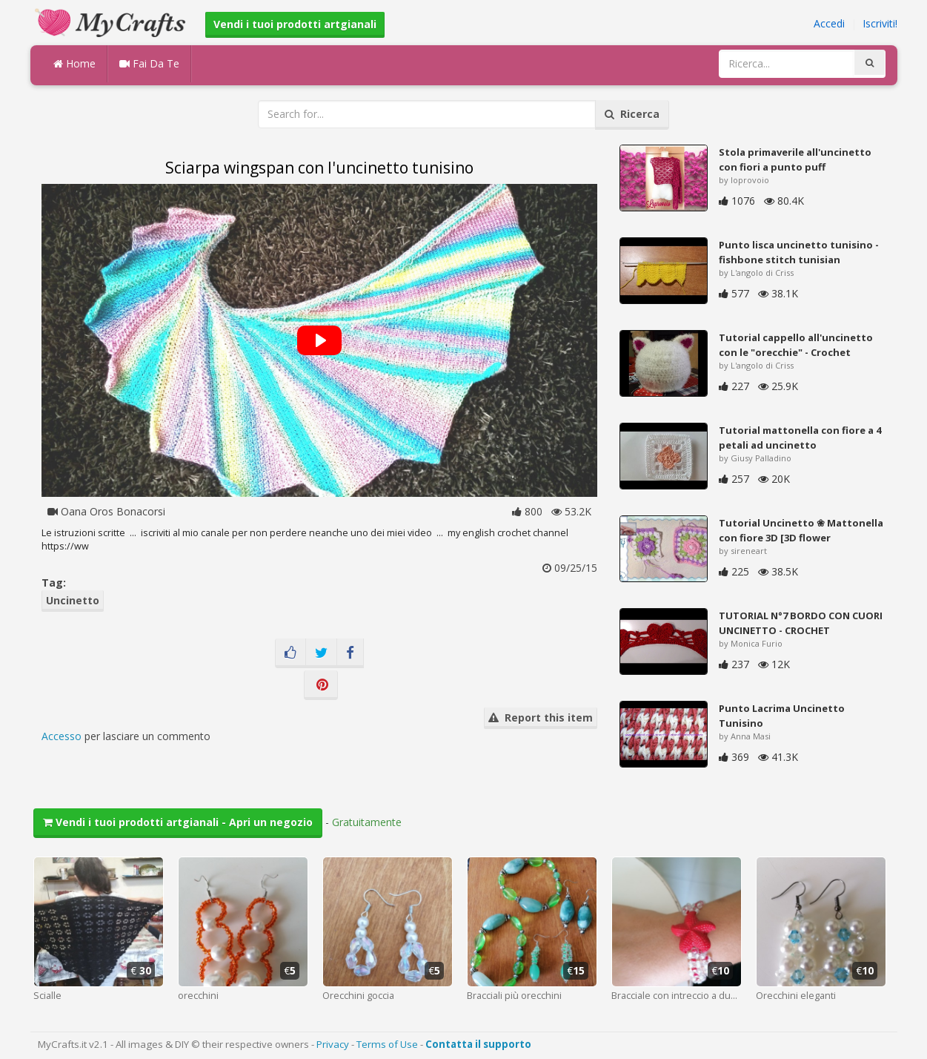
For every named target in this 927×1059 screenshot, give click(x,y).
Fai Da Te (149, 63)
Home (74, 63)
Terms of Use (387, 1044)
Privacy (332, 1044)
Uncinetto (72, 600)
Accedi (829, 23)
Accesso (61, 736)
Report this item (540, 717)
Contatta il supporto (478, 1044)
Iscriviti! (880, 23)
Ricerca (632, 114)
